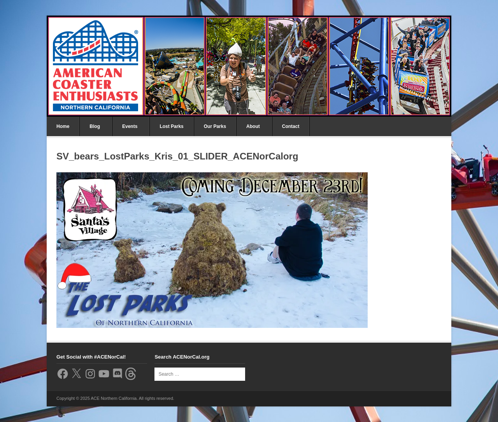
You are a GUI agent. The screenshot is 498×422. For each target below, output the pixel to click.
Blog (94, 126)
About (253, 126)
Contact (291, 126)
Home (62, 126)
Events (129, 126)
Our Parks (215, 126)
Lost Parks (171, 126)
